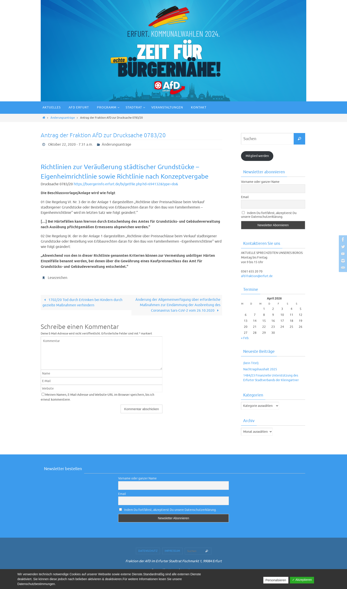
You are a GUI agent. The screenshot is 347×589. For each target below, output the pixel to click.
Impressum (172, 551)
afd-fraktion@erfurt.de (257, 276)
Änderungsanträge (62, 118)
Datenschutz (148, 551)
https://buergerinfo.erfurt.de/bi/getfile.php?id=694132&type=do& (126, 184)
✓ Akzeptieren (302, 579)
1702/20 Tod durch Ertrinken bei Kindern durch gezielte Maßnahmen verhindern (82, 302)
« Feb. (245, 338)
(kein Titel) (251, 363)
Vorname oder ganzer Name (260, 182)
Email (245, 197)
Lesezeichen (57, 278)
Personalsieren (276, 580)
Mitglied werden (257, 156)
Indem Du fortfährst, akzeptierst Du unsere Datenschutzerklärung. (269, 215)
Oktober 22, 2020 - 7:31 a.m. (70, 144)
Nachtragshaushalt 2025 (260, 369)
